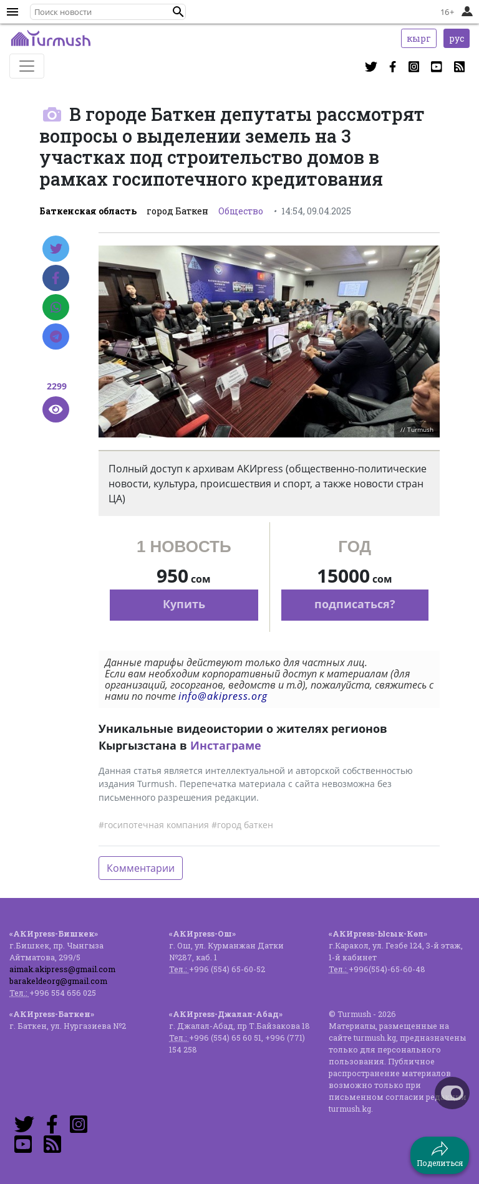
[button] (178, 11)
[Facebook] (55, 278)
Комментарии (141, 868)
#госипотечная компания (154, 825)
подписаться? (354, 603)
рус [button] (456, 38)
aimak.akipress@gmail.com (62, 969)
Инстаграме (225, 745)
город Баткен (177, 211)
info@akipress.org (223, 696)
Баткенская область (88, 211)
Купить (184, 603)
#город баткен (242, 825)
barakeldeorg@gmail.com (58, 981)
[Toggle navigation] (26, 66)
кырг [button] (419, 38)
